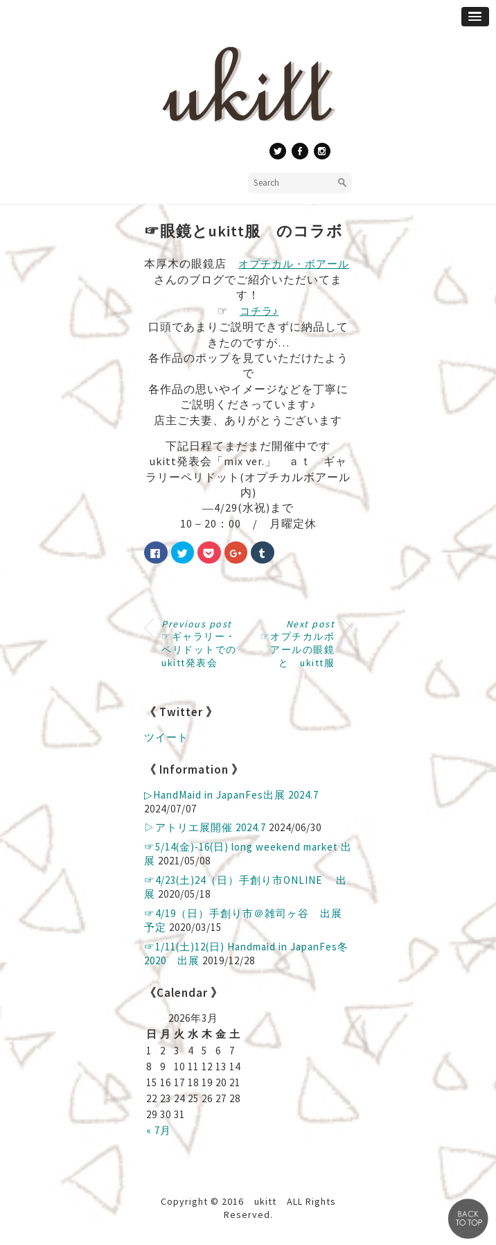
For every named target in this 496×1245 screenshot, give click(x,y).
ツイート (166, 737)
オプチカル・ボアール (293, 263)
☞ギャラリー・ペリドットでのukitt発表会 (199, 643)
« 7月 (158, 1130)
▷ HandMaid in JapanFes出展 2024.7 (231, 794)
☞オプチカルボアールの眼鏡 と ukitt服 (303, 643)
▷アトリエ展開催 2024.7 (205, 827)
